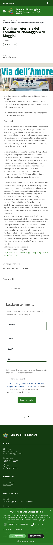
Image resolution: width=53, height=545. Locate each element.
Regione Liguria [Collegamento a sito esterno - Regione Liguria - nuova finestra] (8, 3)
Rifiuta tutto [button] (35, 536)
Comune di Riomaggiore (32, 10)
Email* (10, 348)
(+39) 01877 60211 (10, 461)
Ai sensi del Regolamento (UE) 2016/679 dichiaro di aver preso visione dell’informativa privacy (26, 385)
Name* (10, 338)
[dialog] (26, 526)
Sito (9, 359)
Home (5, 20)
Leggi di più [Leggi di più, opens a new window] (42, 520)
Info (14, 44)
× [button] (50, 511)
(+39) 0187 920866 (10, 468)
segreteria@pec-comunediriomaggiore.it (18, 501)
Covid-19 (12, 20)
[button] (26, 541)
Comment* (12, 324)
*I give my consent (17, 378)
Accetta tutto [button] (17, 536)
